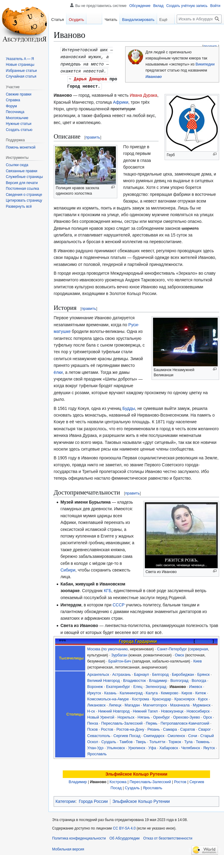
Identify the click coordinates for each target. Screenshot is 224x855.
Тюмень (203, 740)
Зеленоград (155, 685)
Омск (179, 653)
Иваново (153, 77)
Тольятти (157, 740)
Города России (93, 799)
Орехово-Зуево (186, 715)
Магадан (132, 703)
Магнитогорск (155, 703)
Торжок (175, 740)
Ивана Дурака (143, 93)
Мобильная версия (68, 847)
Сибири (67, 568)
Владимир (158, 679)
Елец (137, 685)
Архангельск (98, 673)
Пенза (92, 721)
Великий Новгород (103, 679)
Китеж (200, 691)
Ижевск (195, 685)
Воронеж (95, 685)
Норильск (125, 715)
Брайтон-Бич (120, 659)
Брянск (203, 673)
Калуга (152, 691)
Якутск (209, 746)
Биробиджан (183, 673)
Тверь (141, 740)
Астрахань (121, 673)
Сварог (204, 728)
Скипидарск (153, 734)
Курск (203, 697)
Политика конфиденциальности (79, 836)
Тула (188, 740)
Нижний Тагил (145, 709)
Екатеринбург (118, 685)
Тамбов (126, 740)
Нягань (144, 715)
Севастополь (98, 734)
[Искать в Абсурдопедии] (199, 19)
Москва (93, 647)
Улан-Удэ (95, 746)
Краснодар (161, 697)
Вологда (199, 679)
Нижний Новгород (113, 709)
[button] (19, 206)
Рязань (153, 728)
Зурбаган (119, 653)
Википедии (205, 64)
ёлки (58, 370)
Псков (92, 728)
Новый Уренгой (100, 715)
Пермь (151, 721)
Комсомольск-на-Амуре (108, 697)
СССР (118, 603)
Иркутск (94, 691)
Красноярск (184, 697)
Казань (110, 691)
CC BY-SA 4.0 (124, 826)
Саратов (187, 728)
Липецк (115, 703)
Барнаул (141, 673)
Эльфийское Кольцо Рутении (136, 772)
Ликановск (96, 703)
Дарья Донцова (90, 77)
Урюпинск (136, 746)
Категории (65, 799)
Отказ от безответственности (167, 836)
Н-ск (91, 709)
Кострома (140, 697)
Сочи (192, 734)
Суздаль (108, 740)
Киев (197, 659)
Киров (187, 691)
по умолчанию (115, 647)
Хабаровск (168, 746)
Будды (128, 406)
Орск (207, 715)
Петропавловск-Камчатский (185, 721)
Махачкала (179, 703)
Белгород (160, 673)
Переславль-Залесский (121, 721)
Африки (121, 100)
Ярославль (97, 752)
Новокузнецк (172, 709)
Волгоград (179, 679)
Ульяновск (116, 746)
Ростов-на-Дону (130, 728)
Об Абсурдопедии (124, 836)
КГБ (107, 588)
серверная (198, 647)
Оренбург (161, 715)
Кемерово (170, 691)
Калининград (131, 691)
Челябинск (190, 746)
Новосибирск (197, 709)
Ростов (107, 728)
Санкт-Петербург (172, 647)
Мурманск (201, 703)
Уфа (152, 746)
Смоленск (176, 734)
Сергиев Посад (126, 734)
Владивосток (134, 679)
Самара (170, 728)
